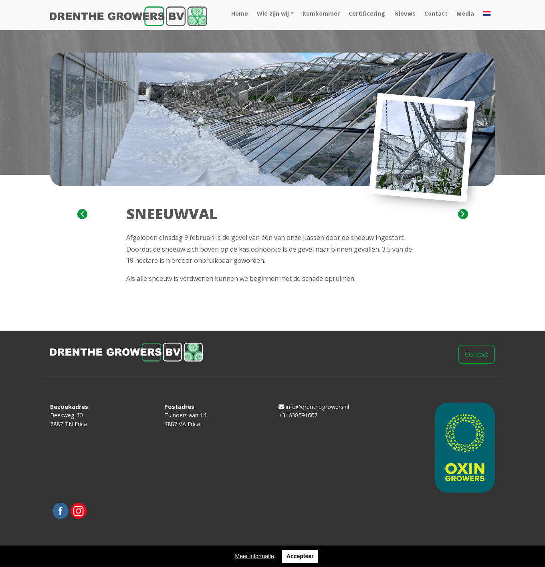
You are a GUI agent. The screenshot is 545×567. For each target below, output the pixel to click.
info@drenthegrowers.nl (314, 407)
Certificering (367, 13)
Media (465, 13)
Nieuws (405, 13)
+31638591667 (298, 415)
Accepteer (300, 556)
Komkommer (321, 13)
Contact (436, 13)
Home (239, 13)
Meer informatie (254, 556)
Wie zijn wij (273, 13)
